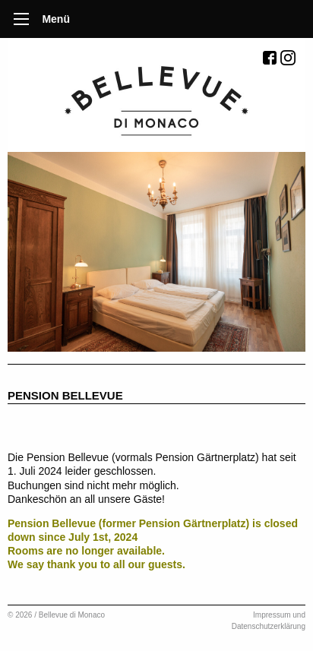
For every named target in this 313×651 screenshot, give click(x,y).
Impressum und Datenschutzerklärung (268, 620)
